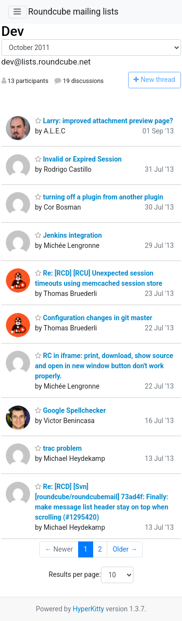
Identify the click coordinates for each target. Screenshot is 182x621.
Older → (125, 549)
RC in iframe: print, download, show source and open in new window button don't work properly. (104, 366)
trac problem (58, 448)
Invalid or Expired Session (78, 159)
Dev (12, 31)
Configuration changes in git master (93, 318)
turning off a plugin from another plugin (99, 197)
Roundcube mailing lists (73, 11)
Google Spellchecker (70, 410)
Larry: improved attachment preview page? (104, 121)
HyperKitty (88, 609)
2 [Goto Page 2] (100, 549)
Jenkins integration (68, 235)
